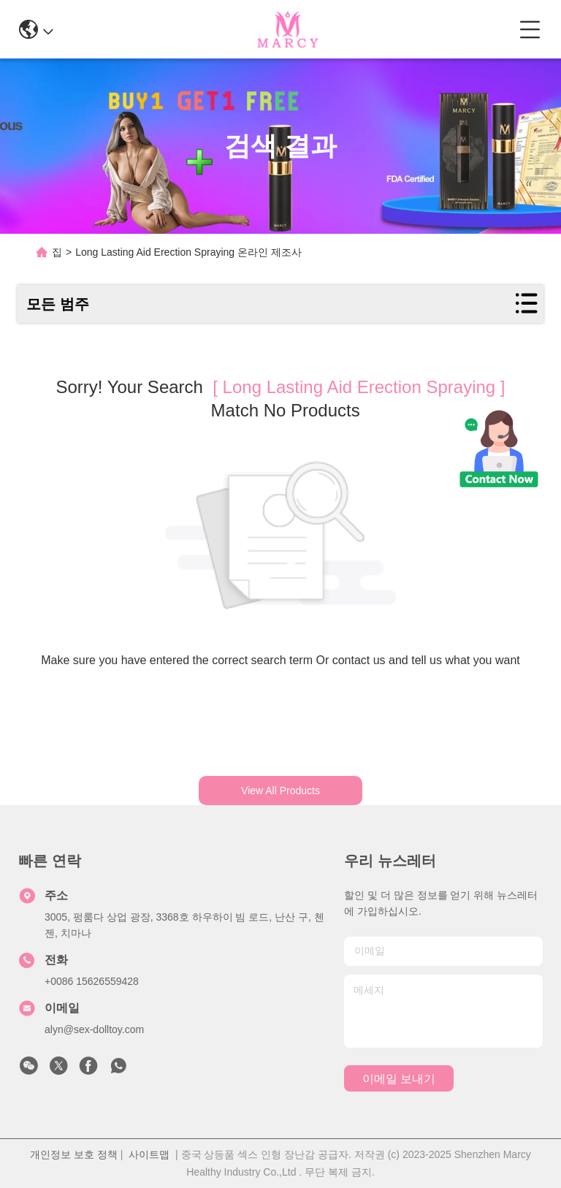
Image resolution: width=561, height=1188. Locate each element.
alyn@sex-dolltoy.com (94, 1029)
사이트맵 (149, 1154)
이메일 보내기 (398, 1079)
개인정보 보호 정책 (74, 1154)
